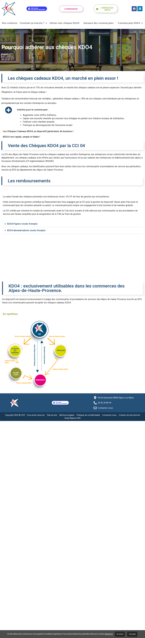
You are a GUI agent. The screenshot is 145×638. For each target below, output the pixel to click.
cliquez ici (109, 634)
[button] (72, 224)
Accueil (4, 54)
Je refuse (119, 634)
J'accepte (132, 634)
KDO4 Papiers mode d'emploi (22, 223)
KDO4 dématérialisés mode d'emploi (26, 230)
